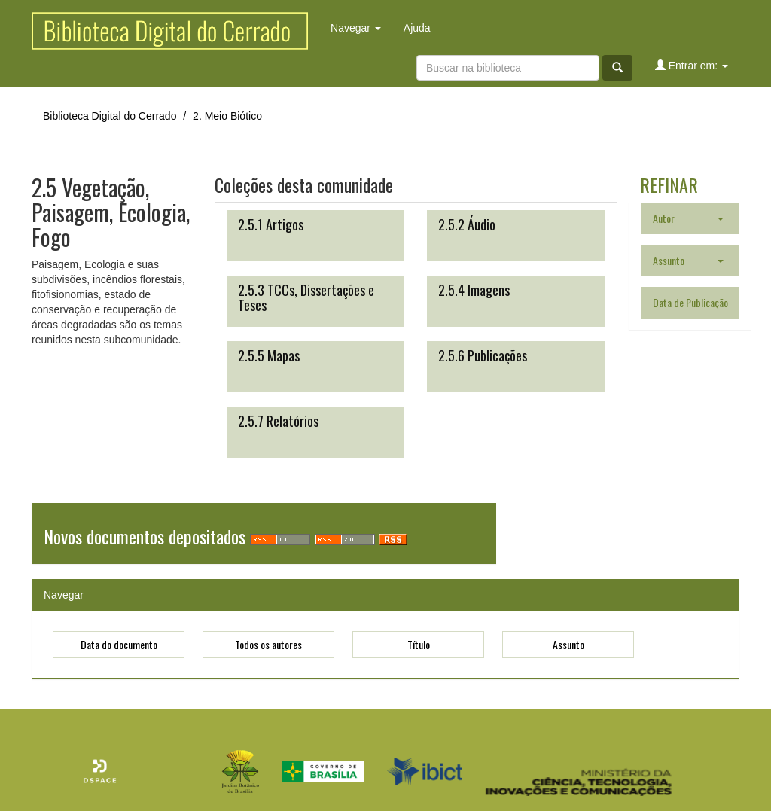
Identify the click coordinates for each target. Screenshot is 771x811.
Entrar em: (691, 65)
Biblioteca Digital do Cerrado (109, 116)
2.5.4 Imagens (474, 290)
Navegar (356, 28)
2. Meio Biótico (227, 116)
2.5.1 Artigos (270, 224)
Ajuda (417, 28)
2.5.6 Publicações (482, 355)
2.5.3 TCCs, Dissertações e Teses (306, 297)
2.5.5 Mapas (269, 355)
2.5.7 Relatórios (278, 421)
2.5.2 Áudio (466, 224)
